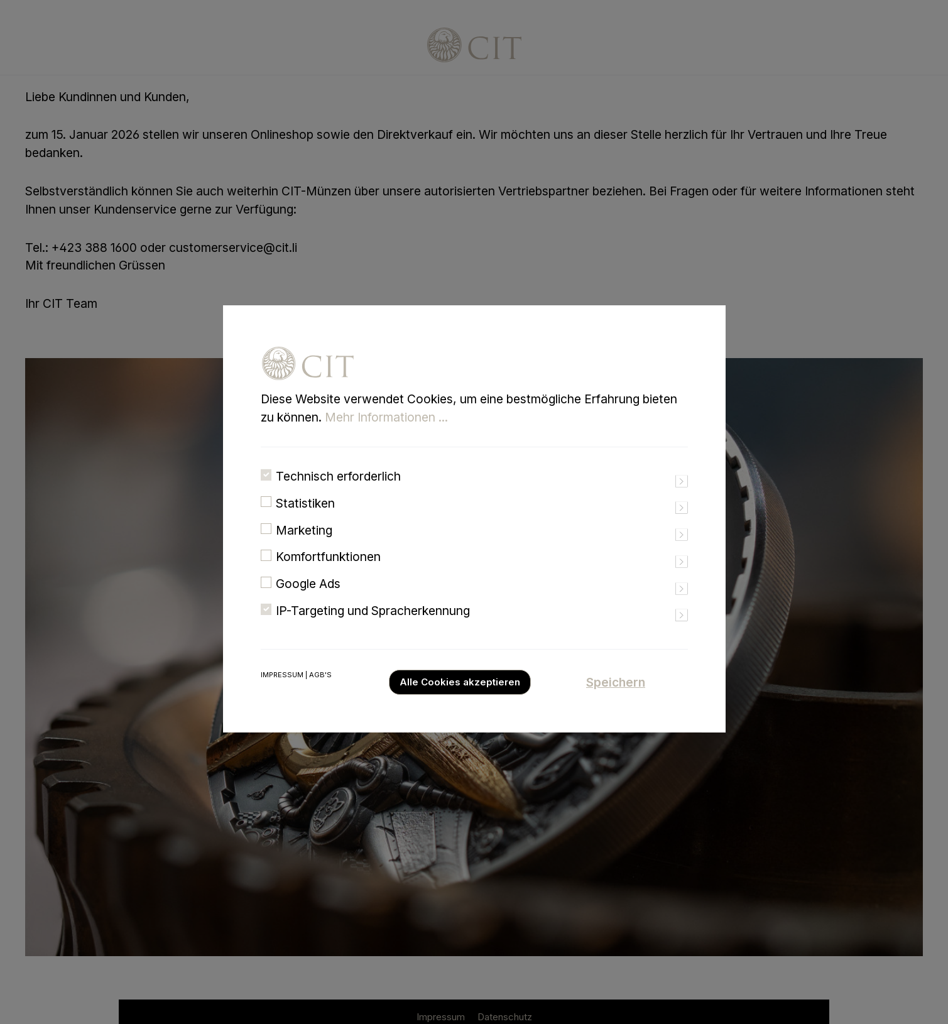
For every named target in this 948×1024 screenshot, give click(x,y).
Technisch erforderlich (338, 493)
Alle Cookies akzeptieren (460, 699)
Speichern (615, 699)
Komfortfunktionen (328, 574)
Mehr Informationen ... (386, 434)
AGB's (320, 691)
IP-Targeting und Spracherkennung (373, 628)
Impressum (282, 691)
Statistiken (305, 520)
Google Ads (308, 601)
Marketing (304, 547)
